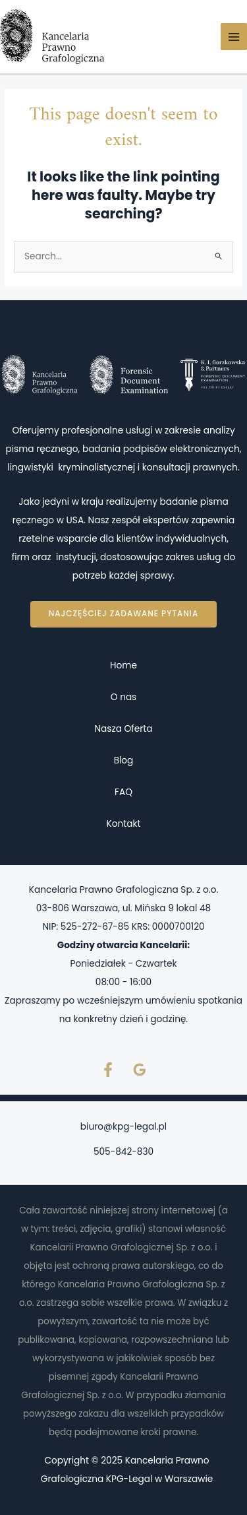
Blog (124, 760)
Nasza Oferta (123, 729)
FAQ (123, 792)
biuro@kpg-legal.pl (123, 1126)
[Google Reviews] (139, 1069)
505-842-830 (123, 1151)
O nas (124, 697)
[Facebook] (108, 1069)
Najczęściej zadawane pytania (123, 613)
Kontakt (124, 824)
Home (123, 665)
